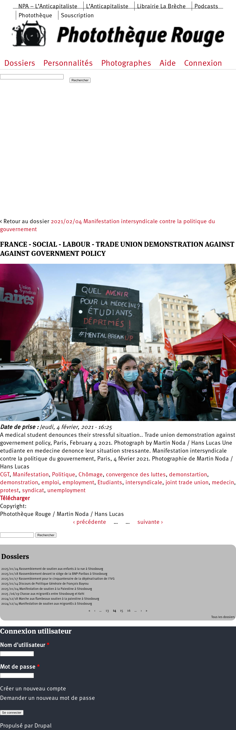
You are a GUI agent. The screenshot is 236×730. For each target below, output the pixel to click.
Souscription (77, 16)
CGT (4, 475)
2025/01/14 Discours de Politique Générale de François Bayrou (45, 583)
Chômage (90, 475)
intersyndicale (143, 483)
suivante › (150, 522)
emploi (50, 483)
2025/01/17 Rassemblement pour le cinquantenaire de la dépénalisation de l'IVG (58, 578)
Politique (63, 475)
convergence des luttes (136, 475)
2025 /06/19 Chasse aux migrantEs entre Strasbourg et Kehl (42, 594)
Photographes (126, 64)
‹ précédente (89, 522)
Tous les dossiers (223, 617)
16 (128, 610)
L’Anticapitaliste (107, 7)
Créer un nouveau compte (33, 689)
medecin (223, 483)
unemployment (66, 491)
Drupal (42, 726)
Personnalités (68, 64)
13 (107, 610)
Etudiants (109, 483)
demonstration (19, 483)
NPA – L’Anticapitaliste (47, 7)
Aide (168, 64)
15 (121, 610)
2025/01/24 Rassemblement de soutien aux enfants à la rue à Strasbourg (52, 569)
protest (9, 491)
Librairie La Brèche (161, 7)
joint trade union (187, 483)
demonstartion (188, 475)
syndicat (33, 491)
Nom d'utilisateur (24, 645)
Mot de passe (20, 667)
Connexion (203, 64)
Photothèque (35, 16)
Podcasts (206, 7)
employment (78, 483)
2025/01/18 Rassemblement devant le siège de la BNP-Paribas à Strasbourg (54, 573)
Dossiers (19, 64)
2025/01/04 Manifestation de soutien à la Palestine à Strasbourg (46, 589)
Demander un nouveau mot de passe (47, 698)
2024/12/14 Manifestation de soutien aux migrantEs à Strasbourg (46, 603)
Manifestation (31, 475)
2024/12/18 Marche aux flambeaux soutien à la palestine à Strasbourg (50, 598)
